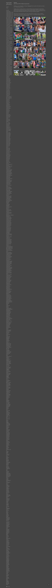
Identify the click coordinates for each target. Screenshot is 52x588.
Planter (7, 533)
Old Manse (8, 549)
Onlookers (7, 568)
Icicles (7, 513)
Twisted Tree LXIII (8, 217)
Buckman (7, 466)
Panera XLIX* (8, 114)
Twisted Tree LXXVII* (9, 178)
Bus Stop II (7, 348)
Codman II (7, 438)
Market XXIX (8, 266)
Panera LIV (7, 109)
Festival (7, 521)
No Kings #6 (8, 26)
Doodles (7, 561)
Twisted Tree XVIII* (9, 289)
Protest (7, 445)
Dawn (7, 584)
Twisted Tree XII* (8, 308)
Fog (6, 507)
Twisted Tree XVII (8, 291)
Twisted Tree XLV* (9, 240)
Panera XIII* (8, 158)
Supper (7, 487)
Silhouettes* (8, 233)
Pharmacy (7, 160)
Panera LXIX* (8, 78)
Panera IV (7, 211)
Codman (7, 554)
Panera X (7, 163)
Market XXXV (8, 177)
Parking (7, 427)
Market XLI (7, 95)
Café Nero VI (8, 226)
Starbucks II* (8, 157)
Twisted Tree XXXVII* (9, 250)
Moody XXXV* (8, 368)
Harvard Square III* (9, 166)
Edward (7, 557)
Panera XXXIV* (8, 133)
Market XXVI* (8, 275)
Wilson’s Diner (8, 362)
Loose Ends (8, 204)
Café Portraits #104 (9, 30)
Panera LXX (8, 75)
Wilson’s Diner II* (9, 356)
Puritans (7, 501)
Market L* (7, 77)
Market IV (7, 559)
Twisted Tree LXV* (9, 212)
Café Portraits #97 (9, 42)
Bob (6, 417)
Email (7, 7)
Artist (7, 528)
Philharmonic (8, 473)
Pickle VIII (7, 205)
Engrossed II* (8, 334)
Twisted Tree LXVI (8, 210)
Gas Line (7, 366)
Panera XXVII (8, 139)
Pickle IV (7, 386)
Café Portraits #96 (9, 45)
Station (7, 479)
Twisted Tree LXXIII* (9, 191)
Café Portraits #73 (9, 72)
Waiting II (7, 364)
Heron (7, 477)
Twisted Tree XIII (8, 300)
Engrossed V (8, 282)
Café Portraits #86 (9, 59)
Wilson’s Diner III (8, 320)
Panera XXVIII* (8, 138)
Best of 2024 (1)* (9, 98)
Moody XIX (8, 413)
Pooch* (7, 407)
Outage (7, 514)
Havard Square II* (9, 172)
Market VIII (8, 526)
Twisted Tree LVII (8, 224)
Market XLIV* (8, 87)
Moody (7, 545)
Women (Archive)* (9, 321)
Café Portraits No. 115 (9, 16)
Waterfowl (7, 499)
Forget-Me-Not (8, 449)
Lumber (7, 451)
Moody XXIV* (8, 404)
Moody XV (8, 430)
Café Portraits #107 (9, 27)
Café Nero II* (8, 258)
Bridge (7, 452)
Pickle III (7, 389)
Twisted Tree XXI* (9, 280)
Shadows (7, 393)
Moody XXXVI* (8, 367)
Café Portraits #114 (9, 19)
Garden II (7, 531)
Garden (7, 535)
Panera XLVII (8, 81)
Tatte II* (7, 121)
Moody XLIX (8, 179)
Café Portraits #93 (9, 49)
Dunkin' (7, 118)
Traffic (7, 502)
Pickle (7, 428)
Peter (7, 579)
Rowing (7, 459)
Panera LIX (7, 101)
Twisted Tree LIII (8, 228)
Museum (7, 577)
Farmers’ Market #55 (9, 34)
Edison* (7, 461)
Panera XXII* (8, 144)
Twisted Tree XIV (8, 297)
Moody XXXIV (8, 371)
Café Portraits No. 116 (9, 15)
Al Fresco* (7, 331)
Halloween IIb (8, 474)
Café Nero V (8, 237)
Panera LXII (8, 99)
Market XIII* (8, 353)
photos (9, 4)
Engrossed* (8, 337)
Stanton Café (8, 162)
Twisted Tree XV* (8, 296)
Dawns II (7, 510)
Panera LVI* (8, 107)
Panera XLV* (8, 119)
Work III (7, 397)
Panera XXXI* (8, 136)
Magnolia (7, 541)
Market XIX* (8, 290)
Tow (6, 455)
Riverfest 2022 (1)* (9, 301)
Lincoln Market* (8, 192)
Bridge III (7, 359)
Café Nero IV (8, 238)
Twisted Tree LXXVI (9, 180)
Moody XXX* (8, 387)
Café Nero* (8, 260)
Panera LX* (8, 100)
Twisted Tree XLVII (8, 236)
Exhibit (7, 516)
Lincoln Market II (8, 187)
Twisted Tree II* (8, 361)
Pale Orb (7, 506)
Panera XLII (8, 124)
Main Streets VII (8, 199)
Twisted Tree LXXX (9, 170)
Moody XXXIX (8, 327)
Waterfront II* (8, 182)
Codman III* (8, 392)
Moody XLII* (8, 324)
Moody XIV (8, 433)
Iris (6, 450)
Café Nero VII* (8, 219)
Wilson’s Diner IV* (9, 298)
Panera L (7, 113)
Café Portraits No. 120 (9, 12)
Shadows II (8, 342)
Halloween (8, 517)
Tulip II (7, 421)
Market (7, 567)
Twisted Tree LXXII (9, 193)
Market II (7, 562)
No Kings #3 (8, 51)
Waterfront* (8, 316)
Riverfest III (7, 492)
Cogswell (7, 524)
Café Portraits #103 (9, 31)
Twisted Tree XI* (8, 311)
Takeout (7, 446)
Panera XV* (8, 153)
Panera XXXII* (8, 135)
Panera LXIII (8, 94)
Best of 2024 (8, 65)
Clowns (7, 483)
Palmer (7, 550)
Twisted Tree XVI (8, 295)
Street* (7, 420)
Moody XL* (8, 326)
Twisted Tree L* (8, 231)
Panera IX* (8, 165)
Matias (7, 411)
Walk (7, 573)
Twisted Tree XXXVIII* (9, 246)
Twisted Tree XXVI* (9, 270)
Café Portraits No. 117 (9, 14)
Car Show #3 (8, 36)
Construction (8, 415)
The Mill (7, 520)
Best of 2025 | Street (9, 17)
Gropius (7, 489)
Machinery (8, 519)
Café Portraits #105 (9, 29)
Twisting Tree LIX (8, 222)
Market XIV (8, 350)
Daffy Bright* (8, 313)
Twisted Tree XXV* (9, 272)
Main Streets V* (8, 257)
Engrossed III (8, 288)
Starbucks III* (8, 156)
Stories (7, 10)
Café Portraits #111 (9, 22)
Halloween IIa (8, 475)
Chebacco (7, 569)
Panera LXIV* (8, 92)
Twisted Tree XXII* (9, 276)
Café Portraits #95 (9, 47)
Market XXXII (8, 190)
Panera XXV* (8, 141)
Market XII (7, 357)
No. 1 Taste (8, 122)
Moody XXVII (8, 394)
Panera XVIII (8, 148)
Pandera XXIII (8, 143)
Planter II (7, 532)
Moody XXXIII (8, 373)
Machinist (7, 530)
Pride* (7, 304)
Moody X (7, 437)
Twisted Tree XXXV (9, 253)
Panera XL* (8, 126)
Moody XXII (8, 406)
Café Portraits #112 (9, 21)
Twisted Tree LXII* (9, 218)
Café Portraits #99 (9, 38)
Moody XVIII (8, 424)
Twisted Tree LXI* (8, 220)
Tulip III (7, 372)
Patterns (7, 575)
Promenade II (8, 380)
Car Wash (7, 403)
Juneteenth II (8, 104)
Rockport (7, 525)
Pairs (7, 378)
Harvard (7, 553)
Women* (7, 388)
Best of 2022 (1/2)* (9, 248)
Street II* (7, 408)
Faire (7, 481)
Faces (7, 497)
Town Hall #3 (8, 58)
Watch (7, 456)
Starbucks (7, 202)
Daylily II (7, 443)
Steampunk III (8, 495)
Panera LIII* (8, 110)
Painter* (7, 381)
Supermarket (8, 462)
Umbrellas (7, 564)
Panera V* (7, 208)
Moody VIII (8, 442)
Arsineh (7, 572)
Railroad (7, 457)
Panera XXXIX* (8, 127)
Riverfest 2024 (8, 106)
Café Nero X (8, 184)
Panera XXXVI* (8, 130)
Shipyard (7, 583)
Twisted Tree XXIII (8, 274)
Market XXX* (8, 264)
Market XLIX (8, 79)
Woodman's (8, 523)
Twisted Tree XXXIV (9, 256)
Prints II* (7, 328)
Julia (7, 409)
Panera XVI (8, 152)
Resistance (7, 467)
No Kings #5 (8, 33)
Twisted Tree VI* (8, 352)
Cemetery (7, 548)
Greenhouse (8, 494)
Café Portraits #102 (9, 32)
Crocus (7, 505)
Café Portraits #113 (9, 20)
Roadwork (7, 476)
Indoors (7, 399)
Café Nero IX (8, 194)
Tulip (7, 453)
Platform (7, 460)
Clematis (7, 339)
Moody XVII (8, 425)
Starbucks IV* (8, 154)
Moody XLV (8, 314)
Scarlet (7, 478)
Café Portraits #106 (9, 28)
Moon (7, 511)
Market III (7, 560)
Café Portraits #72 (9, 73)
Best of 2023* (8, 155)
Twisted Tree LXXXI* (9, 169)
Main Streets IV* (8, 259)
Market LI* (8, 76)
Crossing (7, 379)
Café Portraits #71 (9, 74)
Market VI (7, 556)
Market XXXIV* (8, 183)
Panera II (7, 235)
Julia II (7, 335)
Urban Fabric (8, 11)
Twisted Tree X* (8, 312)
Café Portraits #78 (9, 67)
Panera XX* (8, 146)
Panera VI (7, 195)
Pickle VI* (7, 303)
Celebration (8, 468)
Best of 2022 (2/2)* (9, 247)
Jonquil (7, 503)
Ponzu (7, 251)
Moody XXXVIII (8, 330)
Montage (7, 414)
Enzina (7, 147)
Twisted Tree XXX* (9, 263)
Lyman (7, 493)
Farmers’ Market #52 (9, 43)
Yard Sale (7, 563)
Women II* (8, 370)
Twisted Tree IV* (8, 360)
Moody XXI (8, 410)
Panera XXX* (8, 137)
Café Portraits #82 (9, 62)
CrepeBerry (8, 232)
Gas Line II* (8, 365)
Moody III (7, 543)
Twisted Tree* (8, 374)
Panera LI (7, 112)
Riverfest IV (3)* (8, 343)
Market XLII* (8, 93)
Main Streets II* (8, 323)
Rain (7, 470)
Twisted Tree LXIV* (9, 213)
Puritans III (7, 498)
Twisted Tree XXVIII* (9, 267)
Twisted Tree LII (8, 229)
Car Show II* (8, 89)
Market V (7, 558)
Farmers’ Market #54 (9, 37)
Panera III (7, 214)
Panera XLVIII (8, 116)
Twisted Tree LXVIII (9, 200)
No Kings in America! (9, 52)
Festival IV (7, 207)
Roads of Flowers (8, 249)
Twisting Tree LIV (8, 227)
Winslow (7, 522)
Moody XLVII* (8, 299)
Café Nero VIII (8, 209)
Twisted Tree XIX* (9, 284)
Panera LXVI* (8, 88)
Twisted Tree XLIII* (9, 242)
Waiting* (7, 377)
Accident (7, 40)
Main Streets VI (8, 255)
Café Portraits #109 (9, 24)
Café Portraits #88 (9, 56)
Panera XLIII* (8, 123)
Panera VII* (8, 168)
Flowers (7, 515)
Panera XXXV (8, 132)
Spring (7, 571)
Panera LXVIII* (8, 80)
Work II (7, 398)
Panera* (7, 244)
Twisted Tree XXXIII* (9, 261)
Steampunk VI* (8, 115)
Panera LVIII (8, 102)
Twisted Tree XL (8, 245)
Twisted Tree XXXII (9, 262)
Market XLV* (8, 86)
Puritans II (7, 500)
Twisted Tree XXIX (8, 265)
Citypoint (7, 447)
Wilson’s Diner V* (9, 96)
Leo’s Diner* (8, 150)
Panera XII (7, 159)
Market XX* (8, 287)
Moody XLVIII (8, 294)
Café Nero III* (8, 254)
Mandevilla (8, 418)
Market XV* (8, 340)
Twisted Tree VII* (8, 351)
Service (7, 465)
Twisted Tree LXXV (9, 181)
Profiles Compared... (9, 318)
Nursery (7, 536)
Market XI (7, 435)
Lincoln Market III (8, 185)
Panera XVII (8, 149)
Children (7, 581)
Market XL (7, 103)
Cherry (7, 539)
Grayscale (7, 426)
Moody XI (7, 436)
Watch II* (7, 401)
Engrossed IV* (8, 286)
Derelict (7, 580)
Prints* (7, 329)
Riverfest (7, 496)
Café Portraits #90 (9, 54)
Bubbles (7, 464)
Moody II (7, 544)
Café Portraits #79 (9, 66)
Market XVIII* (8, 292)
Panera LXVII (8, 83)
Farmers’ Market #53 (9, 39)
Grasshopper (8, 546)
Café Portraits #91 (9, 53)
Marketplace (8, 482)
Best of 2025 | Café (9, 18)
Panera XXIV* (8, 142)
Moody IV (7, 542)
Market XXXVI (8, 176)
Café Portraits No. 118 (9, 13)
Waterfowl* (8, 391)
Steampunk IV (8, 310)
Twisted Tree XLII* (9, 243)
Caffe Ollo (7, 128)
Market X (7, 444)
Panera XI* (8, 161)
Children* (7, 369)
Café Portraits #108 (9, 25)
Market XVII (8, 305)
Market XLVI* (8, 85)
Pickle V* (7, 306)
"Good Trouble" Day (9, 41)
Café (7, 576)
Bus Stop (7, 582)
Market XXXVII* (8, 174)
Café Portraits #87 (9, 57)
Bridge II (7, 422)
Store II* (7, 354)
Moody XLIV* (8, 315)
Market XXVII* (8, 271)
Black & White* (8, 382)
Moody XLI (8, 325)
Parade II (7, 471)
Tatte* (7, 131)
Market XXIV (8, 279)
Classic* (7, 333)
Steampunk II (8, 538)
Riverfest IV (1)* (8, 345)
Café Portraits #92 (9, 50)
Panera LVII (8, 105)
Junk (7, 419)
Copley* (7, 203)
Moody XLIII (8, 319)
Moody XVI (8, 429)
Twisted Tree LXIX (8, 197)
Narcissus (7, 540)
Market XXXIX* (8, 108)
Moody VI (7, 454)
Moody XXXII (8, 384)
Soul (7, 469)
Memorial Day (8, 46)
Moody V (7, 463)
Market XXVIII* (8, 269)
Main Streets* (8, 346)
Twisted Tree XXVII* (9, 268)
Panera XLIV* (8, 120)
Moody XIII (8, 434)
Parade (7, 484)
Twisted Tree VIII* (8, 347)
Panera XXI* (8, 145)
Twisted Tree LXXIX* (9, 173)
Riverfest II (7, 529)
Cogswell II (8, 518)
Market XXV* (8, 278)
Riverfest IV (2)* (8, 344)
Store (7, 355)
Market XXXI (8, 198)
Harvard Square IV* (9, 164)
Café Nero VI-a (8, 151)
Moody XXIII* (8, 405)
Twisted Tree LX (8, 221)
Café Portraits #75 (9, 70)
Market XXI (8, 285)
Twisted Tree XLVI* (9, 239)
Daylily (7, 565)
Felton (7, 458)
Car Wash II (8, 402)
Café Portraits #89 (9, 55)
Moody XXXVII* (8, 363)
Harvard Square (8, 252)
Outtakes (7, 375)
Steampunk (8, 570)
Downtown (8, 432)
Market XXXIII (8, 186)
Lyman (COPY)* (8, 82)
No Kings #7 (8, 23)
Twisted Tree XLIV (8, 241)
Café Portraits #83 (9, 61)
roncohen (9, 2)
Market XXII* (8, 283)
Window (7, 358)
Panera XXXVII (8, 129)
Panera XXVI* (8, 140)
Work (7, 440)
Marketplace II (8, 480)
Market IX (7, 488)
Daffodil (7, 504)
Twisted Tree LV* (8, 225)
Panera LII (7, 111)
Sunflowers (8, 423)
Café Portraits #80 (9, 64)
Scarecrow (7, 555)
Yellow (7, 448)
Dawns (7, 512)
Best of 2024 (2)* (9, 97)
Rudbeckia (7, 338)
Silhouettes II (8, 201)
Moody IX (7, 439)
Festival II (7, 490)
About (7, 6)
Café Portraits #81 (9, 63)
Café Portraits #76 (9, 69)
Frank (7, 416)
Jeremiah (7, 551)
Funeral (7, 307)
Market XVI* (8, 336)
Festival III (7, 302)
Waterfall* (8, 400)
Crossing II (7, 349)
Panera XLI (7, 125)
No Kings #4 (8, 44)
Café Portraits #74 (9, 71)
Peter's (7, 273)
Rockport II (7, 332)
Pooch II (7, 341)
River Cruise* (8, 189)
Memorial (7, 486)
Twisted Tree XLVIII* (9, 234)
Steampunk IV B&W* (9, 309)
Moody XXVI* (8, 395)
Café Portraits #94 (9, 48)
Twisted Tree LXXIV (9, 188)
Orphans (7, 396)
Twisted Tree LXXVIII (9, 175)
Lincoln (7, 527)
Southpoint (8, 485)
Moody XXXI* (8, 385)
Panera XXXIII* (8, 134)
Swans (7, 509)
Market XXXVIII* (8, 171)
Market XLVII (8, 84)
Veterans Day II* (8, 167)
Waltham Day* (8, 277)
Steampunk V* (8, 215)
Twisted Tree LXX (8, 196)
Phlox (7, 534)
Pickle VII (7, 293)
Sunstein (7, 472)
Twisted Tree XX (8, 281)
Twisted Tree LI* (8, 230)
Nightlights (8, 508)
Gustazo (7, 431)
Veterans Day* (8, 322)
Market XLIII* (8, 90)
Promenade (8, 383)
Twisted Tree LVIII (8, 223)
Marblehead (8, 552)
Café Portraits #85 (9, 60)
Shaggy (7, 376)
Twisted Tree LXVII (9, 206)
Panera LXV (8, 91)
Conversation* (8, 317)
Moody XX (8, 412)
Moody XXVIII (8, 390)
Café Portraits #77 (9, 68)
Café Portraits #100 (9, 35)
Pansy (7, 537)
